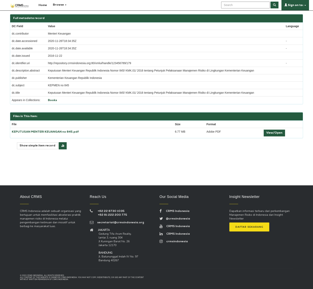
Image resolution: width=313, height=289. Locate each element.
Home (41, 5)
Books (52, 100)
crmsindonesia (173, 241)
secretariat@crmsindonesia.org (117, 222)
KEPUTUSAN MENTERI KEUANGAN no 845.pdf (45, 131)
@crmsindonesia (174, 218)
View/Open (274, 132)
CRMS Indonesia (174, 211)
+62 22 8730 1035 (111, 211)
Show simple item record (37, 145)
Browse (59, 4)
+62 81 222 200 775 (112, 215)
